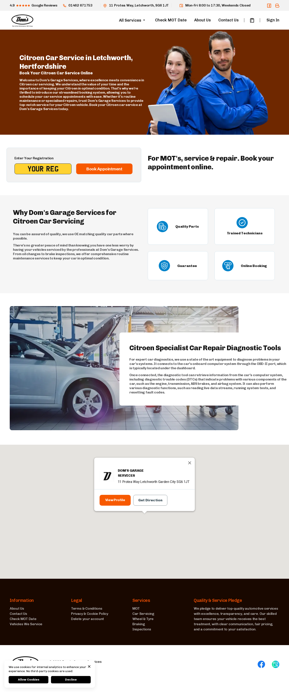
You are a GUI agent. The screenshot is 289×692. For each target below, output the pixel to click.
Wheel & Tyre (143, 619)
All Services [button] (130, 20)
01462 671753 (77, 5)
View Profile (115, 500)
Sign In (273, 20)
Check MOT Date (171, 20)
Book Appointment (104, 168)
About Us (202, 20)
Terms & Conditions (86, 608)
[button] (144, 521)
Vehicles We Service (26, 624)
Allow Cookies (28, 679)
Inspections (141, 629)
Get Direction (150, 500)
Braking (138, 624)
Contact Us (228, 20)
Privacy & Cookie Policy (89, 614)
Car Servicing (143, 614)
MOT (136, 608)
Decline (71, 679)
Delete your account (87, 619)
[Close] (189, 463)
